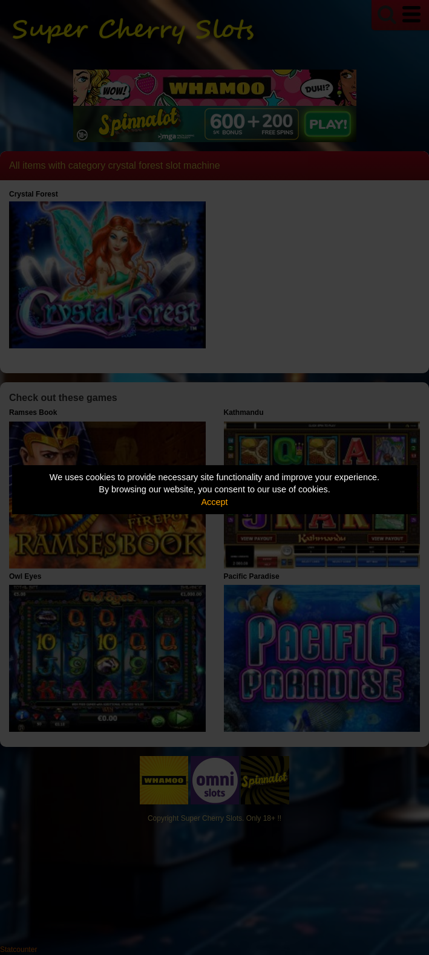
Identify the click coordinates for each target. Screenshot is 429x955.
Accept (214, 502)
